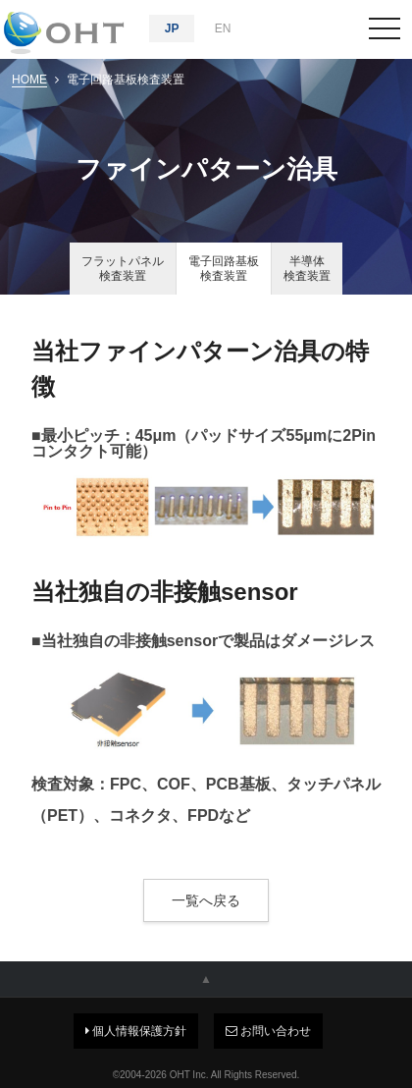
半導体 (307, 268)
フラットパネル (122, 268)
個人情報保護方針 (135, 1031)
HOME (29, 79)
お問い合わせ (268, 1031)
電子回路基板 (223, 268)
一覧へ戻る (206, 900)
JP (172, 28)
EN (223, 28)
